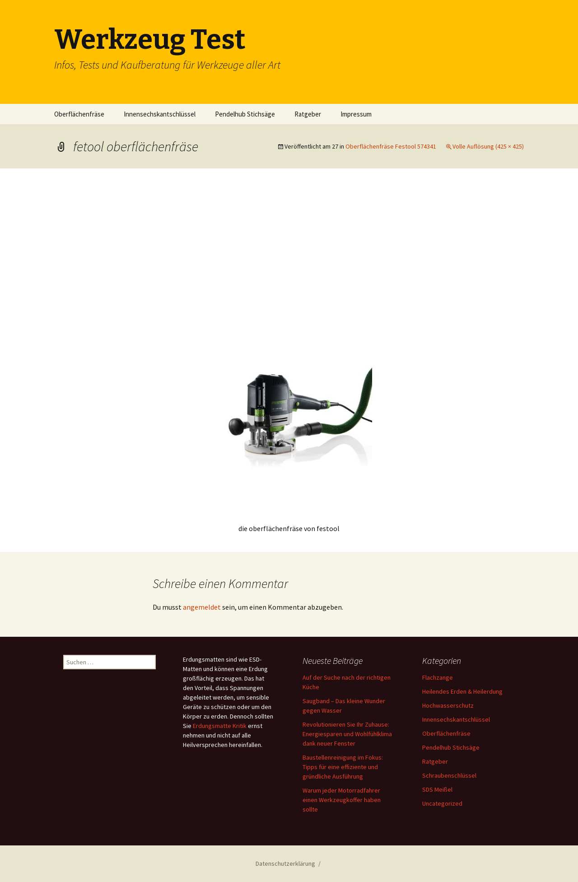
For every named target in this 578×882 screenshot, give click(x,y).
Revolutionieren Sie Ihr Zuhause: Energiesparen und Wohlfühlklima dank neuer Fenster (347, 733)
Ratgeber (307, 114)
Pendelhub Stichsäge (245, 114)
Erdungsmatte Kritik (220, 726)
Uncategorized (442, 803)
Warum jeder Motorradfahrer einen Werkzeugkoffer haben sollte (342, 799)
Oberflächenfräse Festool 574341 (390, 146)
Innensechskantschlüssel (160, 114)
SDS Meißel (437, 789)
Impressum (356, 114)
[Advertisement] (289, 254)
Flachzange (437, 677)
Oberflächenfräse (79, 114)
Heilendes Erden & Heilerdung (462, 691)
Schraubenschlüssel (449, 775)
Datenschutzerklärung (285, 863)
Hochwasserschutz (448, 705)
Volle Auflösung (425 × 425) (488, 146)
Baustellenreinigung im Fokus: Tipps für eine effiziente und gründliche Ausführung (343, 766)
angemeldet (202, 606)
